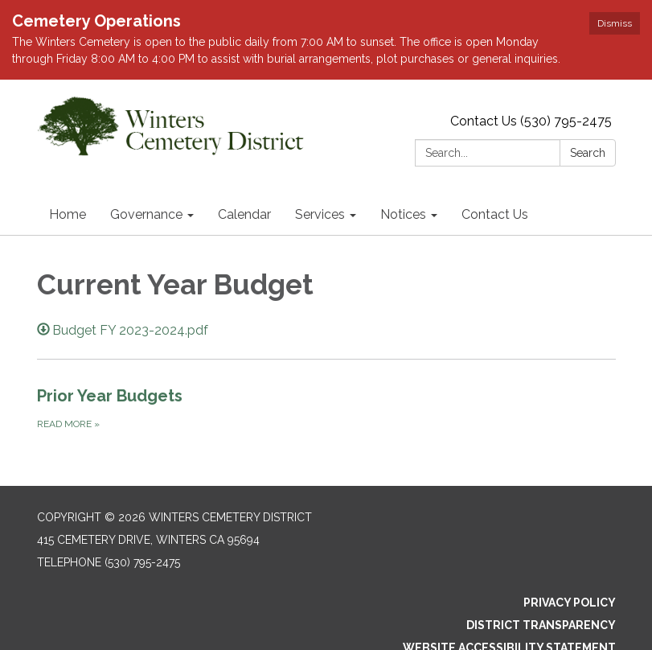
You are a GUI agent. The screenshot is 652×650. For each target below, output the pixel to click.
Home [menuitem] (67, 163)
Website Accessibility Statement (509, 596)
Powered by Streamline (488, 619)
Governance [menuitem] (146, 163)
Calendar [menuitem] (244, 163)
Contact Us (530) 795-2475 (531, 69)
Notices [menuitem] (403, 163)
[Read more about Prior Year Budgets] (326, 357)
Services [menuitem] (320, 163)
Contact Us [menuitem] (494, 163)
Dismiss (614, 23)
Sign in (594, 619)
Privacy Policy (569, 551)
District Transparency (541, 574)
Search (587, 101)
